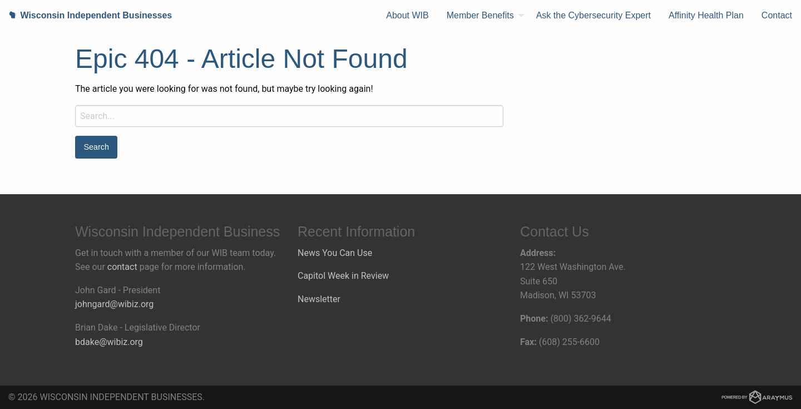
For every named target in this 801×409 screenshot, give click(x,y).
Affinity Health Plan (706, 15)
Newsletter (319, 299)
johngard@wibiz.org (114, 304)
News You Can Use (335, 253)
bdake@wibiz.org (109, 342)
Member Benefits (480, 15)
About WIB (407, 15)
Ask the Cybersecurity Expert (593, 15)
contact (122, 267)
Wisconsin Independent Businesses (86, 15)
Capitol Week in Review (343, 275)
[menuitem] (407, 15)
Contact (777, 15)
